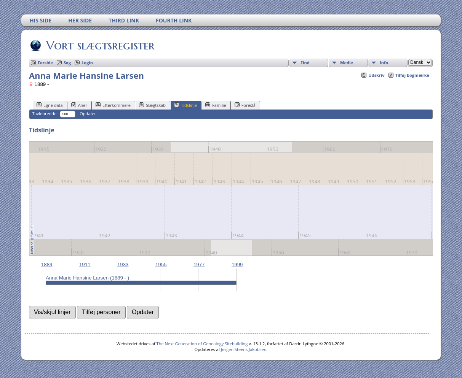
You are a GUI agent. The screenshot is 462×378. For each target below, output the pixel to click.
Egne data (50, 105)
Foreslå (245, 105)
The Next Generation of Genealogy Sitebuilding (202, 343)
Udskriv (376, 75)
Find (305, 62)
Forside (45, 62)
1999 (237, 264)
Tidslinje (185, 105)
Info (384, 62)
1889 (47, 264)
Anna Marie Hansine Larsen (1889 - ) (87, 278)
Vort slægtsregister (100, 45)
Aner (79, 105)
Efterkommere (113, 105)
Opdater (88, 113)
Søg (67, 62)
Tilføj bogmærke (412, 75)
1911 (85, 264)
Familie (215, 105)
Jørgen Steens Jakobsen (243, 349)
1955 (161, 264)
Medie (346, 62)
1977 (199, 264)
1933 (123, 264)
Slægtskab (152, 105)
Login (87, 62)
